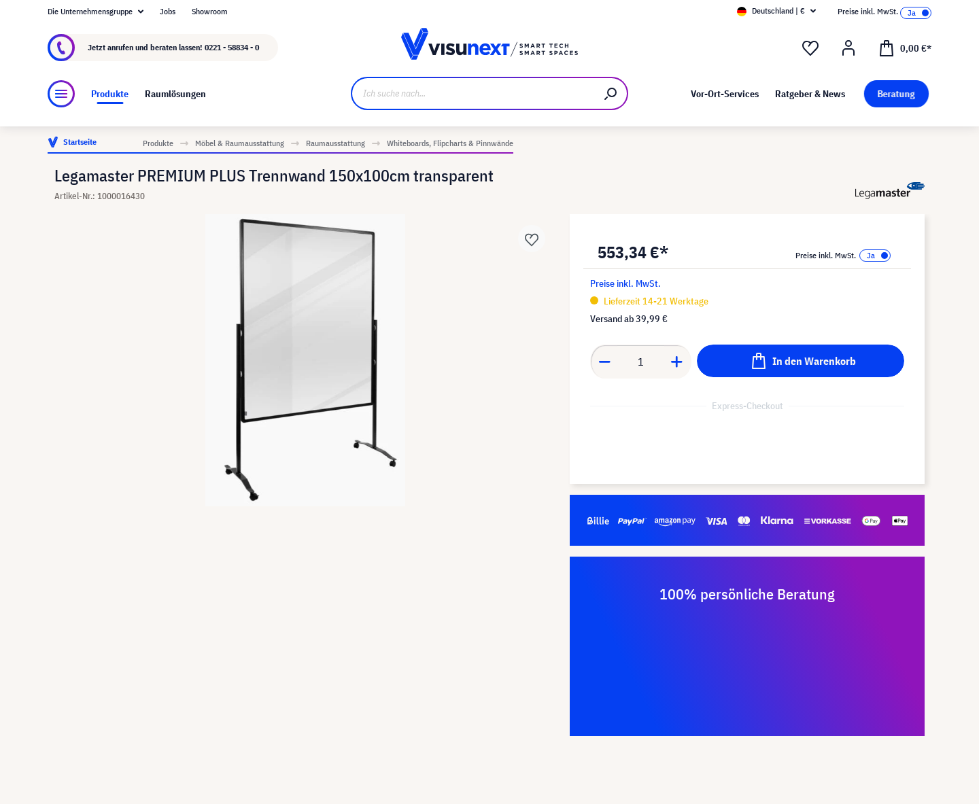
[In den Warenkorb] (800, 361)
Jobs (167, 11)
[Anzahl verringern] (604, 362)
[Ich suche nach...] (473, 93)
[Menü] (61, 93)
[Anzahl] (641, 362)
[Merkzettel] (810, 48)
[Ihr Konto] (848, 48)
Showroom (210, 11)
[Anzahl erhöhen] (677, 362)
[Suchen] (611, 93)
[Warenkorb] (904, 47)
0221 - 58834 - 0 (232, 47)
